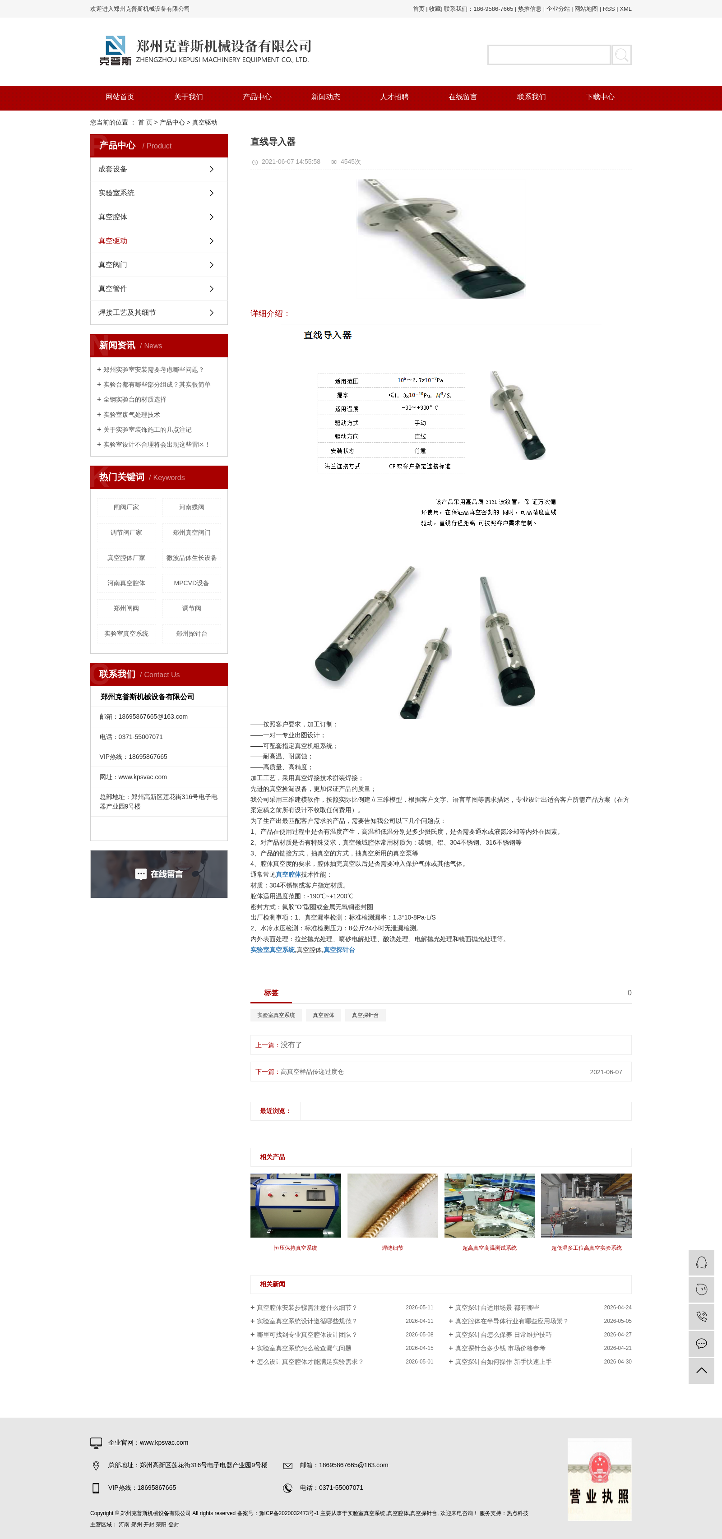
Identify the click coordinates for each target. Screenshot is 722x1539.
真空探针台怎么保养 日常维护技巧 (503, 1334)
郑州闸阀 (126, 608)
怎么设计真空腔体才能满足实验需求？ (310, 1361)
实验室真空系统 (126, 633)
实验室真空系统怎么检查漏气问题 (304, 1348)
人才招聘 (394, 97)
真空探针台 (365, 1015)
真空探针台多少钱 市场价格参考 (500, 1348)
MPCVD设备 (191, 583)
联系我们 (531, 97)
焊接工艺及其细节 (127, 312)
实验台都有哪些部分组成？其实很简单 (157, 384)
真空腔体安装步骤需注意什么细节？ (307, 1307)
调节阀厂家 (126, 532)
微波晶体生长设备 (192, 557)
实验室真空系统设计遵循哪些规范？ (307, 1321)
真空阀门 (112, 264)
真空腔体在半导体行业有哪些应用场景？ (512, 1321)
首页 (419, 8)
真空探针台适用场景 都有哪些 (497, 1307)
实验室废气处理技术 (131, 414)
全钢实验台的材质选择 (135, 399)
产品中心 (257, 97)
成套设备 (112, 169)
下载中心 (600, 97)
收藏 (435, 8)
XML (626, 8)
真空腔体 (112, 217)
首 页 (145, 122)
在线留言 (463, 97)
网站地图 (586, 8)
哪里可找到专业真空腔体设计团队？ (307, 1334)
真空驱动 (205, 122)
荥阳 (161, 1524)
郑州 (136, 1524)
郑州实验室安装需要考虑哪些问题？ (153, 369)
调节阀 (191, 608)
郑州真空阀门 (192, 532)
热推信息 (530, 8)
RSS (609, 8)
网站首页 (120, 97)
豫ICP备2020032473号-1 (289, 1513)
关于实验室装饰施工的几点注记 (147, 429)
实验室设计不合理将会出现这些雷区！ (157, 444)
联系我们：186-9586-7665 (478, 8)
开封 (148, 1524)
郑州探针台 (192, 633)
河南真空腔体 (126, 583)
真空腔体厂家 (126, 557)
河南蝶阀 (191, 507)
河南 (124, 1524)
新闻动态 (325, 97)
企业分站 (558, 8)
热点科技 (517, 1513)
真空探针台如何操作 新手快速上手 (503, 1361)
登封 (173, 1524)
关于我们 (188, 97)
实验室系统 (116, 193)
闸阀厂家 (126, 507)
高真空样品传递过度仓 (312, 1071)
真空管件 (112, 288)
